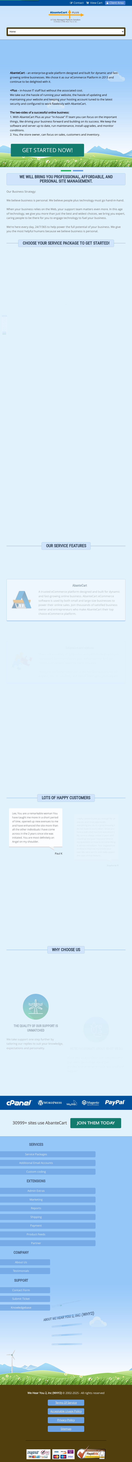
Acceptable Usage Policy (66, 1411)
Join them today (95, 1123)
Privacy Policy (66, 1420)
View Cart (96, 3)
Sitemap (66, 1429)
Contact (79, 3)
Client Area (116, 3)
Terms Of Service (66, 1402)
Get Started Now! (47, 150)
